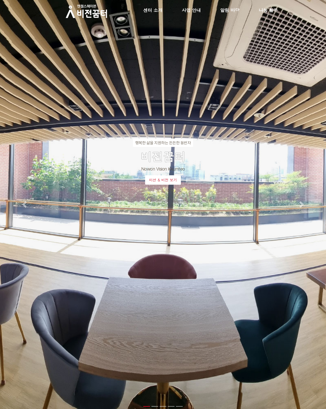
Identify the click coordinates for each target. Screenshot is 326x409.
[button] (24, 204)
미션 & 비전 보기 (163, 180)
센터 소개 (153, 10)
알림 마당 (230, 10)
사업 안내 (191, 10)
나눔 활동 (268, 10)
